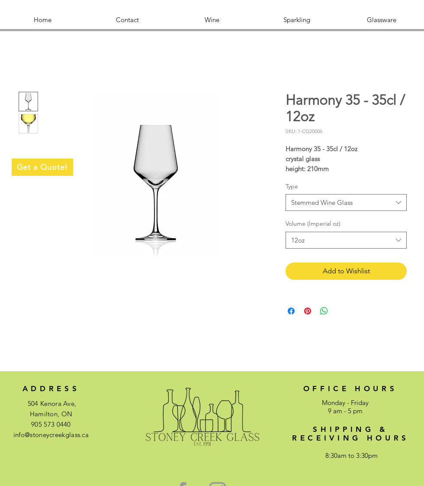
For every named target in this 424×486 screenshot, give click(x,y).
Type (292, 186)
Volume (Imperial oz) (313, 223)
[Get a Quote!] (42, 167)
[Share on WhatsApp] (324, 311)
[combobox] (346, 202)
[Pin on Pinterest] (307, 311)
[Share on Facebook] (291, 311)
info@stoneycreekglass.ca (51, 435)
